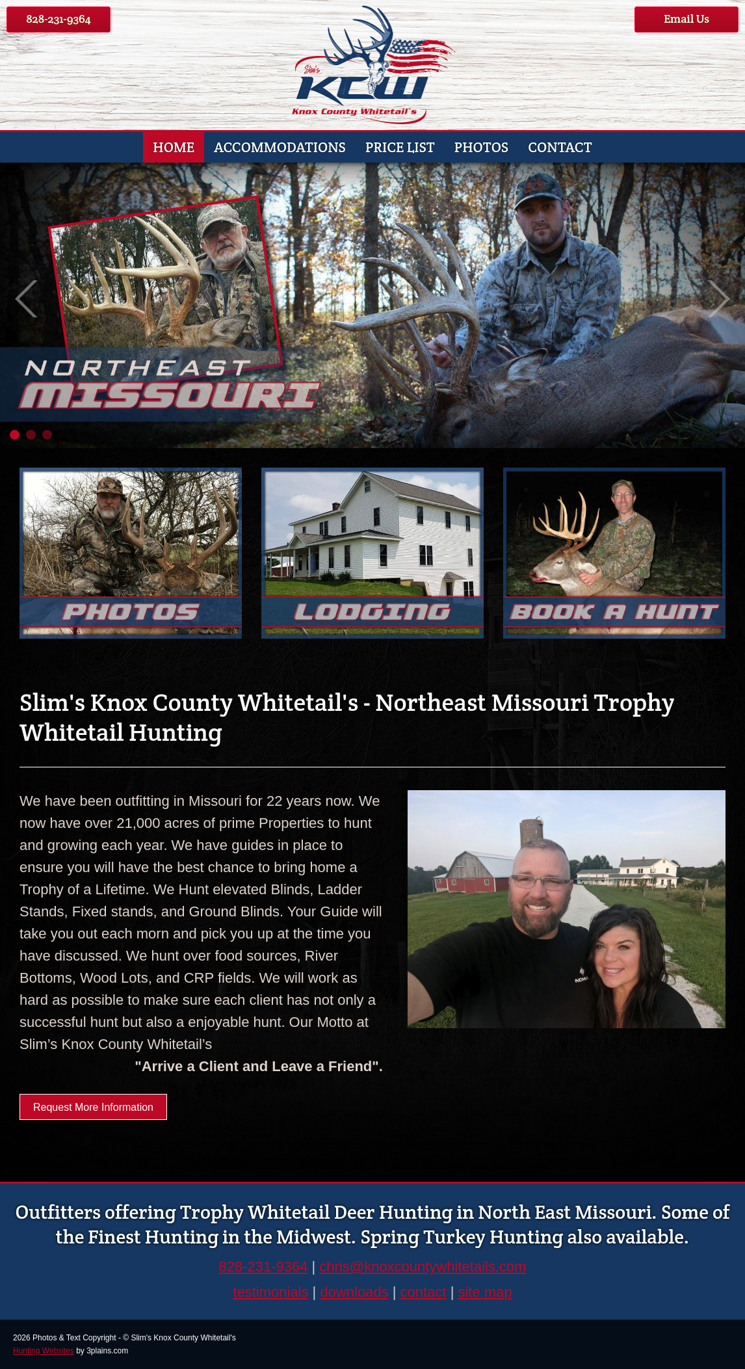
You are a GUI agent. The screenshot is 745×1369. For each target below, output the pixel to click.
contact (423, 1292)
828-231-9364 (58, 18)
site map (485, 1292)
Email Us (686, 18)
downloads (354, 1292)
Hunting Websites (43, 1350)
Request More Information (93, 1107)
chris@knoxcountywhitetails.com (422, 1266)
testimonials (270, 1292)
